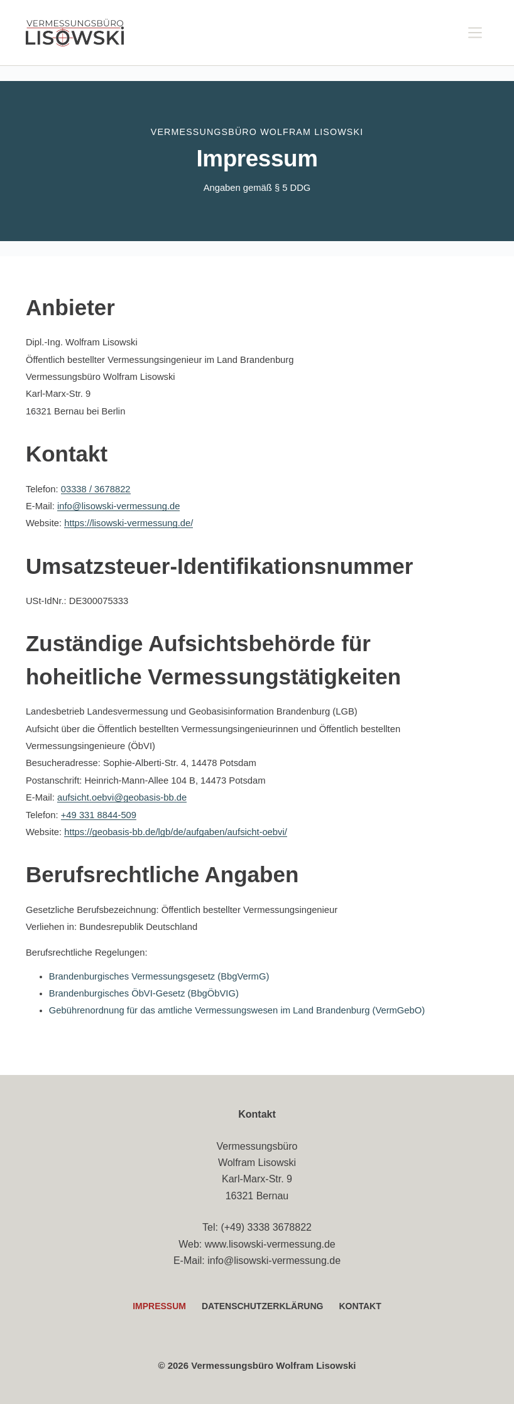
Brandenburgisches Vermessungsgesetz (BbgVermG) (159, 976)
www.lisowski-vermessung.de (270, 1244)
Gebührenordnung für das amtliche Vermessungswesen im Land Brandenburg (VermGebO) (237, 1010)
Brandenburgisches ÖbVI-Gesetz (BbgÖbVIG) (144, 993)
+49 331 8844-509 (98, 815)
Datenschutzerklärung (262, 1306)
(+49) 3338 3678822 (266, 1227)
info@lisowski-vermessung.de (118, 506)
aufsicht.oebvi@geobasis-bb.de (122, 797)
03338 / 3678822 (96, 489)
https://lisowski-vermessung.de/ (128, 523)
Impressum (159, 1306)
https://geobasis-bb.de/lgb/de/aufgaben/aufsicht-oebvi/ (175, 832)
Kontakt (360, 1306)
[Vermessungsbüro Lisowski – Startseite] (75, 32)
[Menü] (475, 33)
